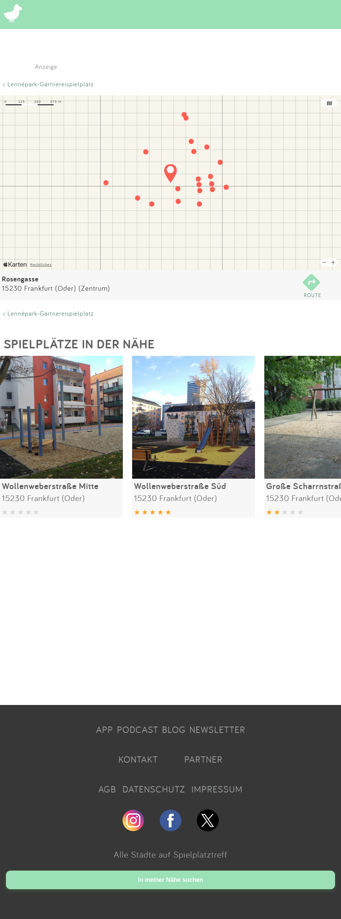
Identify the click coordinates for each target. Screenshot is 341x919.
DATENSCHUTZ (153, 789)
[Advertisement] (170, 608)
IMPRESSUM (217, 789)
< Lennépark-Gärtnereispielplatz (48, 84)
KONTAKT (138, 759)
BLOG (174, 729)
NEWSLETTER (217, 729)
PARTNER (203, 759)
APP (104, 729)
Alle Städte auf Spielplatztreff (170, 854)
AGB (107, 789)
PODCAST (137, 729)
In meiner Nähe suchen (170, 880)
